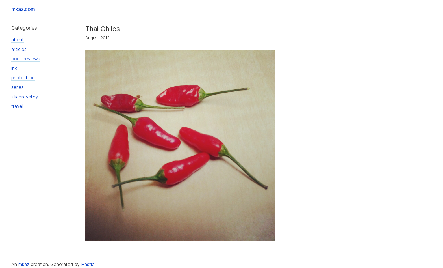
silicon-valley (24, 97)
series (17, 87)
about (17, 39)
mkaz (23, 264)
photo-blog (23, 77)
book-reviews (25, 58)
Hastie (88, 264)
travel (17, 106)
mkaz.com (23, 9)
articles (19, 49)
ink (14, 68)
